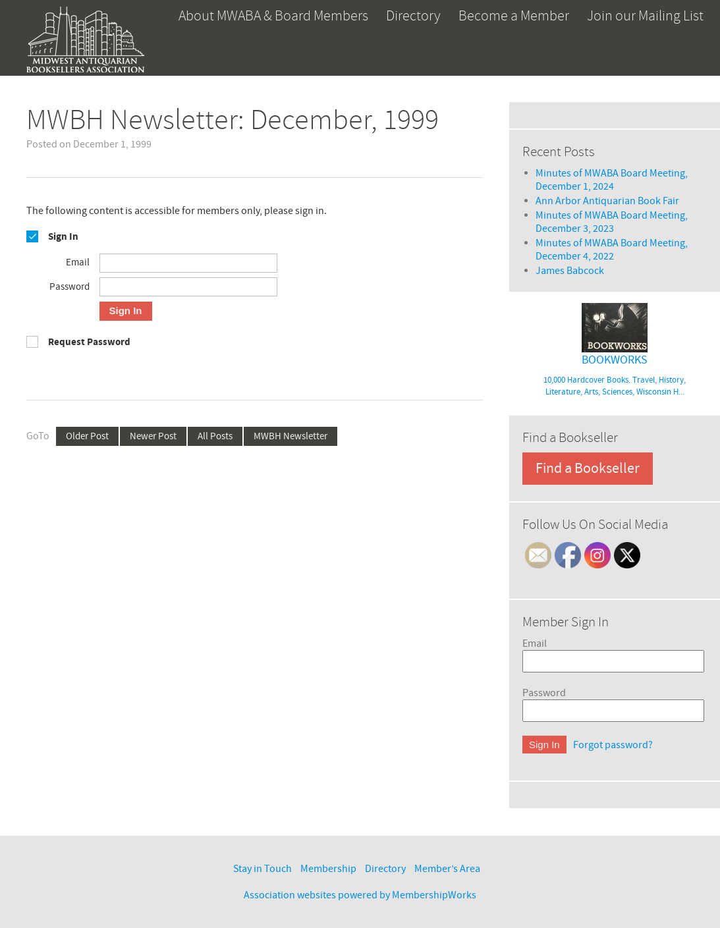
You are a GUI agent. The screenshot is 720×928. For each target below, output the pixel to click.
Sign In (125, 310)
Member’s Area (447, 868)
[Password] (188, 286)
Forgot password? (613, 744)
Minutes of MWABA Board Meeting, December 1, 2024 (612, 180)
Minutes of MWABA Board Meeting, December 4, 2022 (612, 249)
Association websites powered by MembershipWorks (360, 895)
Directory (413, 16)
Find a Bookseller (588, 468)
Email (534, 643)
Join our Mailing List (645, 16)
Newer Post (153, 436)
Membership (328, 868)
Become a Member (513, 16)
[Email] (188, 263)
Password (544, 692)
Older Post (87, 436)
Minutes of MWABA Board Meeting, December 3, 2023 (612, 222)
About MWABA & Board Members (273, 16)
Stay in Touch (262, 868)
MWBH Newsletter (290, 436)
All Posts (215, 436)
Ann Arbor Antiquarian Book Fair (607, 200)
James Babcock (570, 270)
